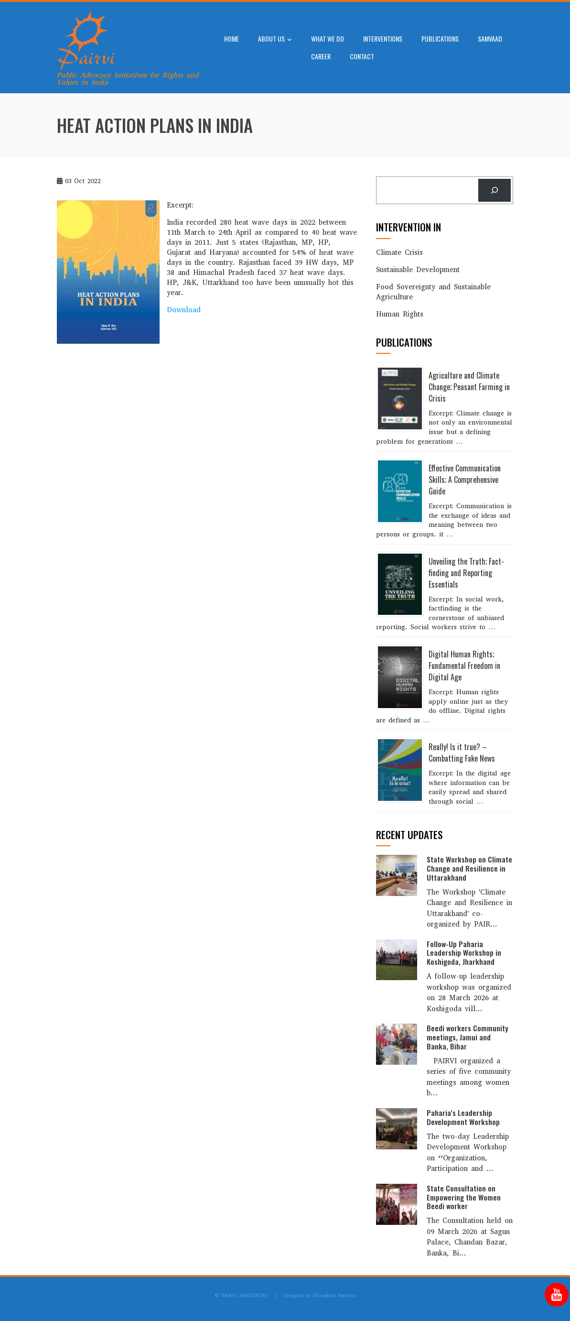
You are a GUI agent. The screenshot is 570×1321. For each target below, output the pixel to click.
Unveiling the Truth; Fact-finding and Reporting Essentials (466, 573)
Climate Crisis (399, 252)
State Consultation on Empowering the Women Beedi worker (464, 1197)
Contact (362, 56)
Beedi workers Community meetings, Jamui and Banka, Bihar (467, 1037)
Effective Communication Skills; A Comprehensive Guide (465, 479)
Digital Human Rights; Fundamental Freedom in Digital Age (464, 665)
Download (184, 310)
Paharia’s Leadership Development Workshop (463, 1117)
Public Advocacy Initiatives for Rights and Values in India (127, 78)
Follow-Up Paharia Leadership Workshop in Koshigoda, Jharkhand (464, 953)
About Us (275, 39)
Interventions (382, 38)
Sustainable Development (418, 269)
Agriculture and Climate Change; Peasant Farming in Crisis (469, 387)
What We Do (327, 38)
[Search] (494, 190)
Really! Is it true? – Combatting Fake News (462, 752)
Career (321, 56)
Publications (440, 38)
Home (231, 38)
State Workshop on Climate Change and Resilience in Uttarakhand (469, 868)
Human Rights (399, 314)
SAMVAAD (490, 38)
